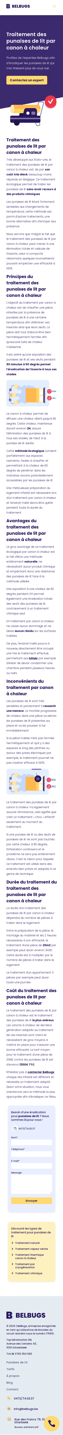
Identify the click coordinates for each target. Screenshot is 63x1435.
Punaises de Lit (17, 1362)
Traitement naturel (27, 1243)
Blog (9, 1383)
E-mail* (15, 1161)
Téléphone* (18, 1149)
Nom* (14, 1137)
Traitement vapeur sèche (31, 1249)
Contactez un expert (27, 80)
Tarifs (10, 1369)
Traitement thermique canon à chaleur (29, 1256)
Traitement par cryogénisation (25, 1265)
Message (16, 1172)
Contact (12, 1389)
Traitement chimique (28, 1273)
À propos (12, 1376)
